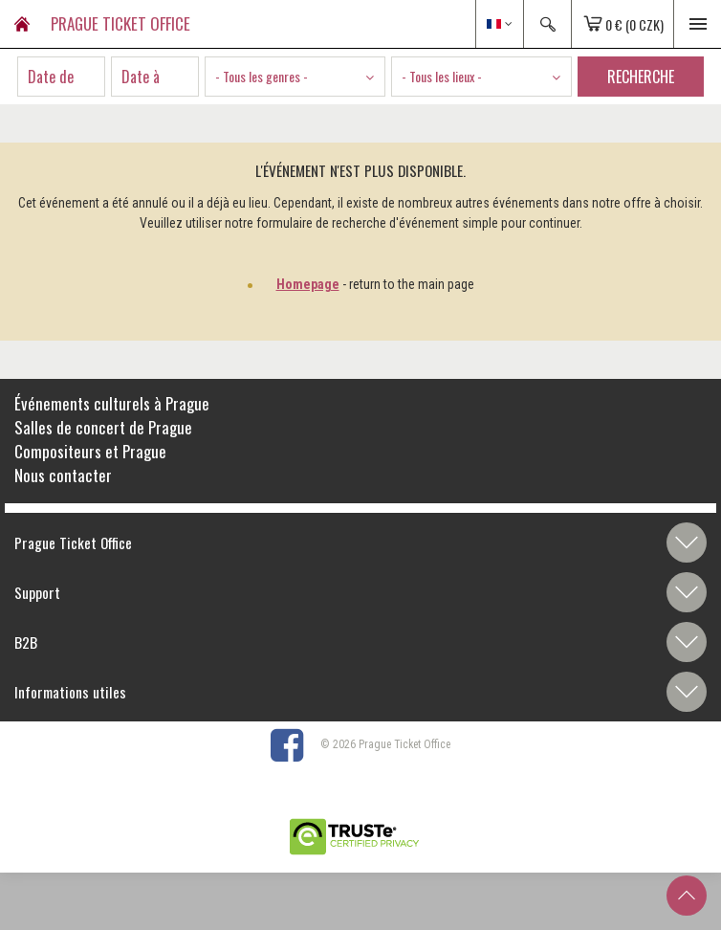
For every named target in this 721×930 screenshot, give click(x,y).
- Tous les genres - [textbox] (261, 76)
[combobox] (295, 76)
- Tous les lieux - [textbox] (442, 76)
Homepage (307, 284)
